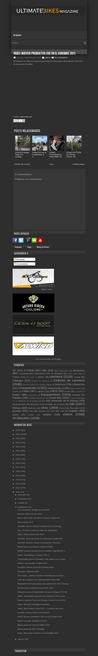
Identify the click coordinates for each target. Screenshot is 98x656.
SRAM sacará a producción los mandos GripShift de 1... (41, 551)
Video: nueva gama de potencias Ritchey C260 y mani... (42, 596)
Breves (41, 377)
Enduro (16, 395)
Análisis (16, 377)
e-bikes (25, 391)
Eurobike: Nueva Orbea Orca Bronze (33, 612)
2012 (18, 488)
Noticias (17, 408)
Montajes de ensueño (54, 404)
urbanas (47, 414)
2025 (18, 434)
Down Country (75, 388)
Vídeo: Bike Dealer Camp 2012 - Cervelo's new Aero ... (41, 608)
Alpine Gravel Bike (75, 374)
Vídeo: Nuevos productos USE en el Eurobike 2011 (39, 617)
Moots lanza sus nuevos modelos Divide (35, 547)
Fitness (42, 398)
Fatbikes (17, 398)
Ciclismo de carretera (69, 380)
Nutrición (32, 408)
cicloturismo (78, 384)
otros (44, 407)
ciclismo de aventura (40, 381)
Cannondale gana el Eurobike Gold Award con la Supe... (42, 559)
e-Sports (78, 391)
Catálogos (18, 380)
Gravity (72, 398)
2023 (18, 443)
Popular (18, 247)
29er (44, 370)
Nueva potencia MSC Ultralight (31, 629)
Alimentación (39, 373)
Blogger (57, 359)
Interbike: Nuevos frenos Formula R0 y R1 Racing (39, 526)
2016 (18, 471)
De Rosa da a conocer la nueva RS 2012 (35, 588)
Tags (29, 247)
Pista (61, 408)
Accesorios (79, 370)
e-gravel (40, 391)
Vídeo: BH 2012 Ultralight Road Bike (33, 604)
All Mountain (56, 373)
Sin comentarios (60, 58)
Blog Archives (43, 247)
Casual (77, 377)
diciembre (22, 495)
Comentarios (21, 264)
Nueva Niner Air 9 (25, 522)
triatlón (16, 415)
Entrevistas (32, 395)
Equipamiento (50, 394)
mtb (72, 404)
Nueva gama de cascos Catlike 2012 (33, 625)
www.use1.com (26, 117)
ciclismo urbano (45, 385)
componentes (54, 388)
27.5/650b (29, 370)
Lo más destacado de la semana (60, 400)
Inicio (51, 164)
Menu (17, 35)
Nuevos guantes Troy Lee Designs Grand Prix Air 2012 (41, 600)
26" (14, 370)
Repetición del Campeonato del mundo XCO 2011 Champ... (43, 584)
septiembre (23, 507)
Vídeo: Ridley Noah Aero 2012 (30, 534)
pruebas (17, 411)
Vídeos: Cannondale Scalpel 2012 (32, 563)
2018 (18, 463)
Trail (62, 411)
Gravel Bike (55, 398)
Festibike (32, 398)
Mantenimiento (19, 404)
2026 (18, 430)
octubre (21, 503)
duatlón (15, 391)
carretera (56, 376)
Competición (27, 388)
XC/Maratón (21, 418)
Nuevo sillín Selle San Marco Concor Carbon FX (38, 518)
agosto (21, 639)
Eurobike (76, 395)
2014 (18, 480)
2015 (18, 475)
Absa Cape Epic (61, 371)
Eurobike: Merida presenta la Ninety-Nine (35, 567)
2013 (18, 484)
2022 (18, 447)
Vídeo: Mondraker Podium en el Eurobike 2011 (37, 633)
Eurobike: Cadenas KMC (28, 571)
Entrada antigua (79, 164)
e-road (67, 391)
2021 (18, 451)
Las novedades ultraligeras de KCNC (33, 510)
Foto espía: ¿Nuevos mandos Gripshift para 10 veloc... (41, 576)
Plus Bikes (74, 408)
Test (53, 411)
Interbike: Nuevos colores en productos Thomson (38, 543)
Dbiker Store (46, 289)
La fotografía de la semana (26, 401)
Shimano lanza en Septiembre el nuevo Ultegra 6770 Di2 (42, 592)
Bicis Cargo (30, 377)
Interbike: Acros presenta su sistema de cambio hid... (40, 539)
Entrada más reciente (22, 164)
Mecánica (35, 404)
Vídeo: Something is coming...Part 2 (33, 555)
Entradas (19, 259)
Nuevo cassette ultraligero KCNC (31, 621)
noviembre (23, 499)
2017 (18, 467)
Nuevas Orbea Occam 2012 (29, 514)
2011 (18, 492)
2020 (18, 455)
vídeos (47, 58)
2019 (18, 459)
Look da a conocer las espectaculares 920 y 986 (38, 580)
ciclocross (60, 384)
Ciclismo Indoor (29, 385)
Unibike (31, 415)
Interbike (81, 398)
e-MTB (53, 391)
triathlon (74, 411)
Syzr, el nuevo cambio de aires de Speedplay (37, 530)
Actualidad (23, 373)
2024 (18, 438)
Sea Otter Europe (37, 411)
